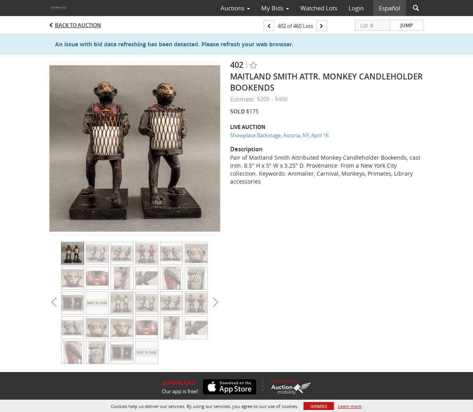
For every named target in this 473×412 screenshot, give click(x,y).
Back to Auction (78, 25)
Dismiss (318, 406)
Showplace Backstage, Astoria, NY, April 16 (279, 135)
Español (389, 8)
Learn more (349, 406)
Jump (406, 25)
